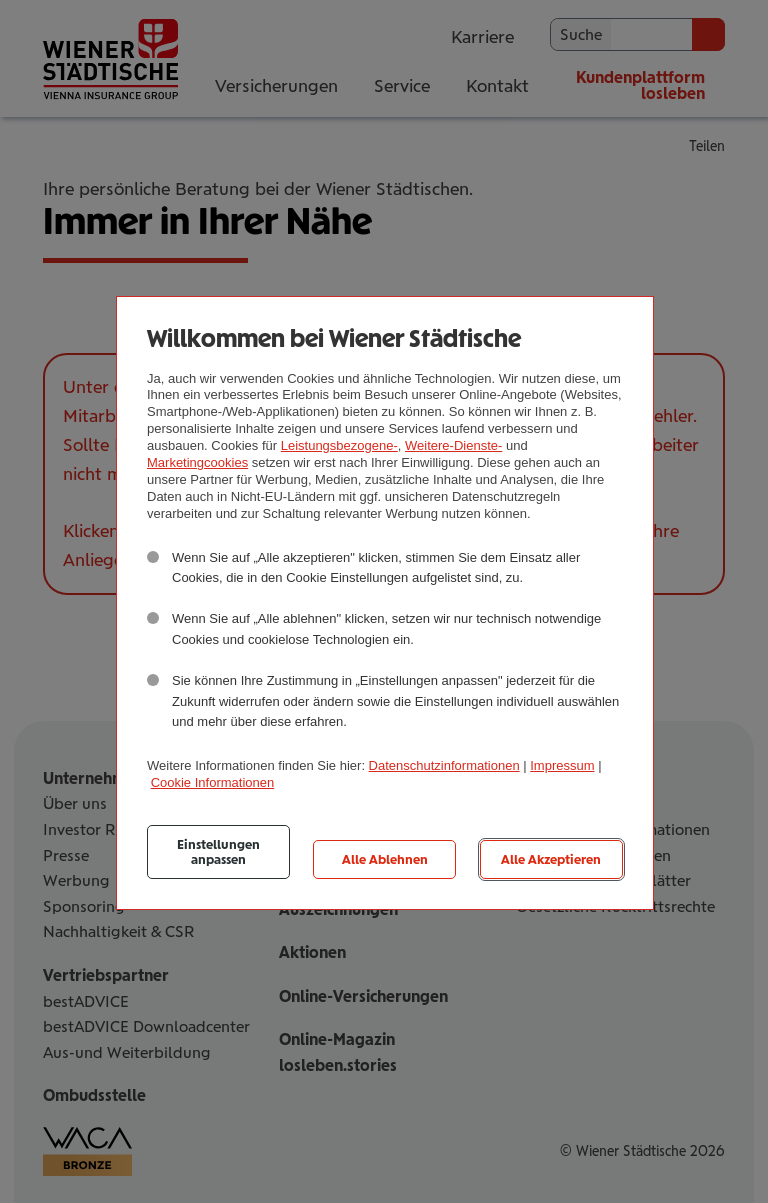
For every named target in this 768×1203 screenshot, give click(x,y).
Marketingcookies (197, 462)
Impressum (562, 765)
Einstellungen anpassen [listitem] (218, 852)
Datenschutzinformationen (444, 765)
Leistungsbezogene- (339, 445)
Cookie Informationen (213, 782)
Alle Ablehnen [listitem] (385, 859)
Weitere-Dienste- (453, 445)
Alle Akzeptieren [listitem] (551, 859)
